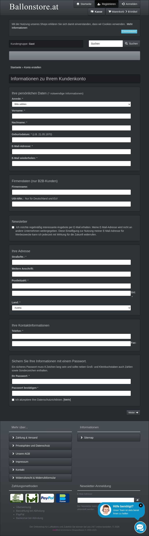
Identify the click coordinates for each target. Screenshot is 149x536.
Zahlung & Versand (25, 437)
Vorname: (18, 110)
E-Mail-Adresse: (21, 146)
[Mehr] (67, 399)
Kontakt (18, 469)
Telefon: (17, 330)
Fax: (133, 342)
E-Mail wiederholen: (24, 158)
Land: (15, 302)
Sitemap (87, 437)
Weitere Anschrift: (23, 268)
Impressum (20, 461)
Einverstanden (129, 31)
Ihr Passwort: (20, 375)
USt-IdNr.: (18, 198)
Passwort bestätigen (24, 387)
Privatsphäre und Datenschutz (31, 445)
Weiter (133, 412)
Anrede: (17, 98)
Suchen (131, 43)
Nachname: (19, 122)
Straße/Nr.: (18, 256)
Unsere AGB (21, 453)
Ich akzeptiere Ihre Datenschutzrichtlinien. (41, 399)
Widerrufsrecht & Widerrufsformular (34, 477)
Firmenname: (20, 186)
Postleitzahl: (19, 280)
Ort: (133, 292)
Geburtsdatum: (21, 134)
